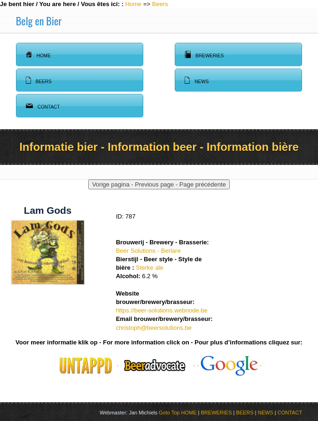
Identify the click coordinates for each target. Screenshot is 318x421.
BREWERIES (216, 412)
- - (229, 365)
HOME (189, 412)
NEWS (265, 412)
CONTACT (290, 412)
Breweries (204, 54)
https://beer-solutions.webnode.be (162, 310)
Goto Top (169, 412)
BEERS (245, 412)
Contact (43, 105)
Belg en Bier (39, 20)
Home (133, 4)
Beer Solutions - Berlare (148, 250)
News (197, 80)
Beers (160, 4)
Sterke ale (149, 267)
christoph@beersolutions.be (154, 327)
